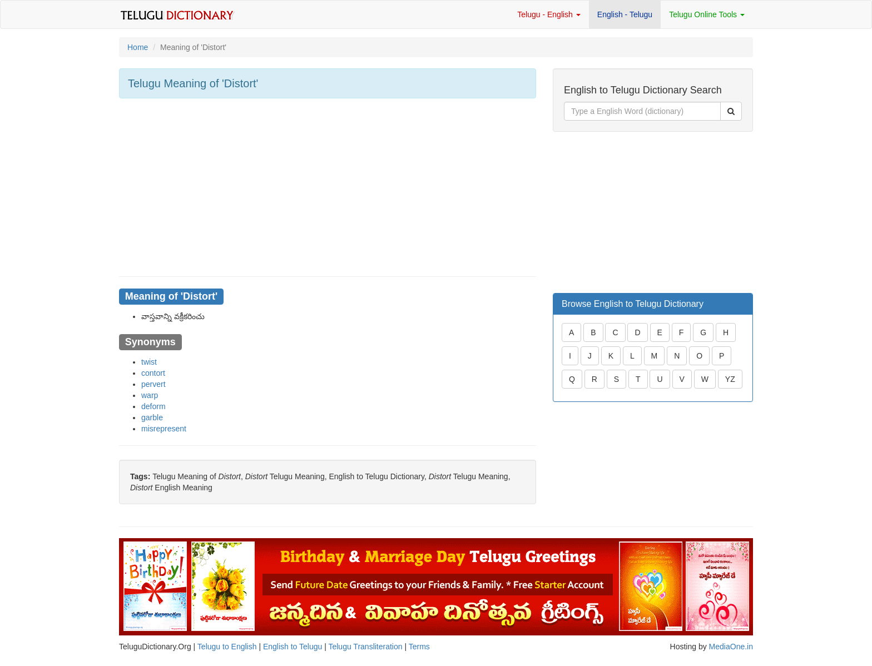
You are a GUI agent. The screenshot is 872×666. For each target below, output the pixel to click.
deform (153, 406)
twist (149, 361)
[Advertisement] (327, 187)
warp (149, 395)
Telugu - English (549, 14)
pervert (153, 384)
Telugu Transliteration (365, 646)
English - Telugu (624, 14)
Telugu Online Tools (707, 14)
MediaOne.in (731, 646)
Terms (419, 646)
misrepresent (163, 428)
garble (152, 417)
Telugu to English (227, 646)
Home (137, 47)
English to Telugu (292, 646)
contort (153, 373)
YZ (730, 379)
